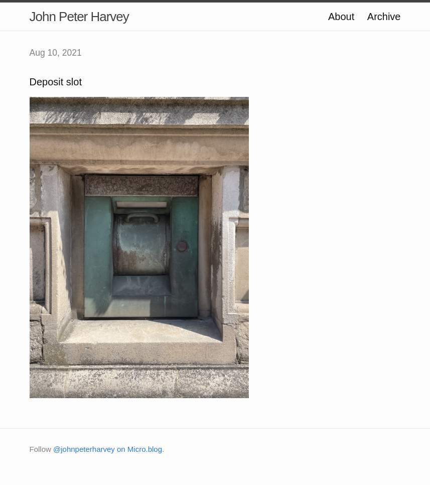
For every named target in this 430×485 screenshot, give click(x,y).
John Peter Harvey (79, 16)
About (341, 16)
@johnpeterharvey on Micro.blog (107, 449)
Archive (384, 16)
